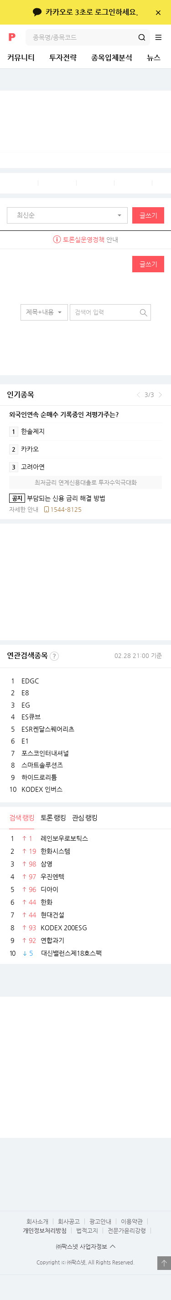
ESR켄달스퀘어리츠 (47, 729)
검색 (142, 37)
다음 (160, 395)
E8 (25, 692)
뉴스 (154, 57)
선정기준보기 (54, 656)
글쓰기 (148, 215)
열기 (164, 1263)
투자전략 (63, 57)
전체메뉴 (163, 37)
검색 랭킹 (21, 817)
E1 (25, 740)
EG (25, 705)
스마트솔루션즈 (42, 765)
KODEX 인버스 (41, 789)
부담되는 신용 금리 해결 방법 (57, 498)
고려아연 (27, 467)
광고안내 (100, 1221)
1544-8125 (66, 509)
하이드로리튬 (39, 777)
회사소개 (37, 1221)
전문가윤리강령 (127, 1230)
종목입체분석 (111, 57)
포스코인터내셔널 (45, 753)
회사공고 (69, 1221)
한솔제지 (27, 432)
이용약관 (132, 1221)
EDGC (30, 680)
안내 (85, 239)
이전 (138, 395)
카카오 (24, 449)
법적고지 (87, 1230)
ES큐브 (31, 716)
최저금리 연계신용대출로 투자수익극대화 (86, 482)
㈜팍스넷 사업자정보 (81, 1246)
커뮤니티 (21, 57)
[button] (69, 215)
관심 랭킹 (84, 817)
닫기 (158, 12)
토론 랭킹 (53, 817)
